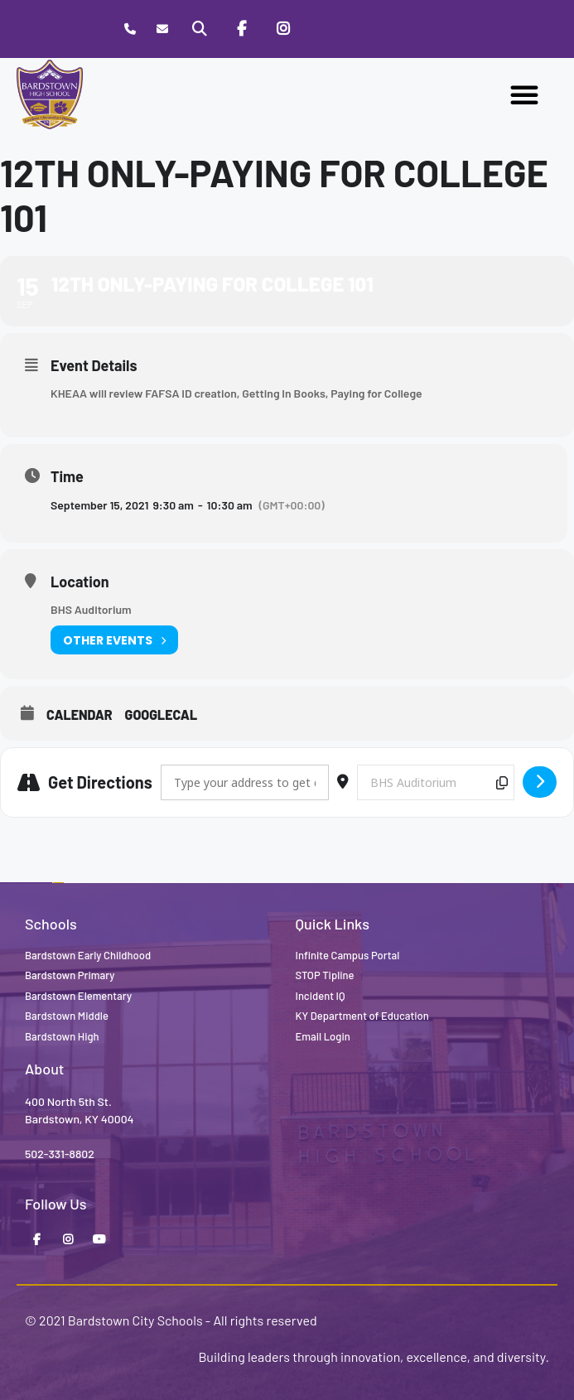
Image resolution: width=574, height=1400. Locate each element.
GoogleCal (161, 714)
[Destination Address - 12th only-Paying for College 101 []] (435, 782)
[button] (524, 94)
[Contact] (163, 29)
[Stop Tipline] (324, 29)
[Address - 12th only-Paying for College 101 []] (245, 782)
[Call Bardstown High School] (130, 29)
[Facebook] (241, 29)
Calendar (79, 714)
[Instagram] (283, 29)
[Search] (199, 29)
